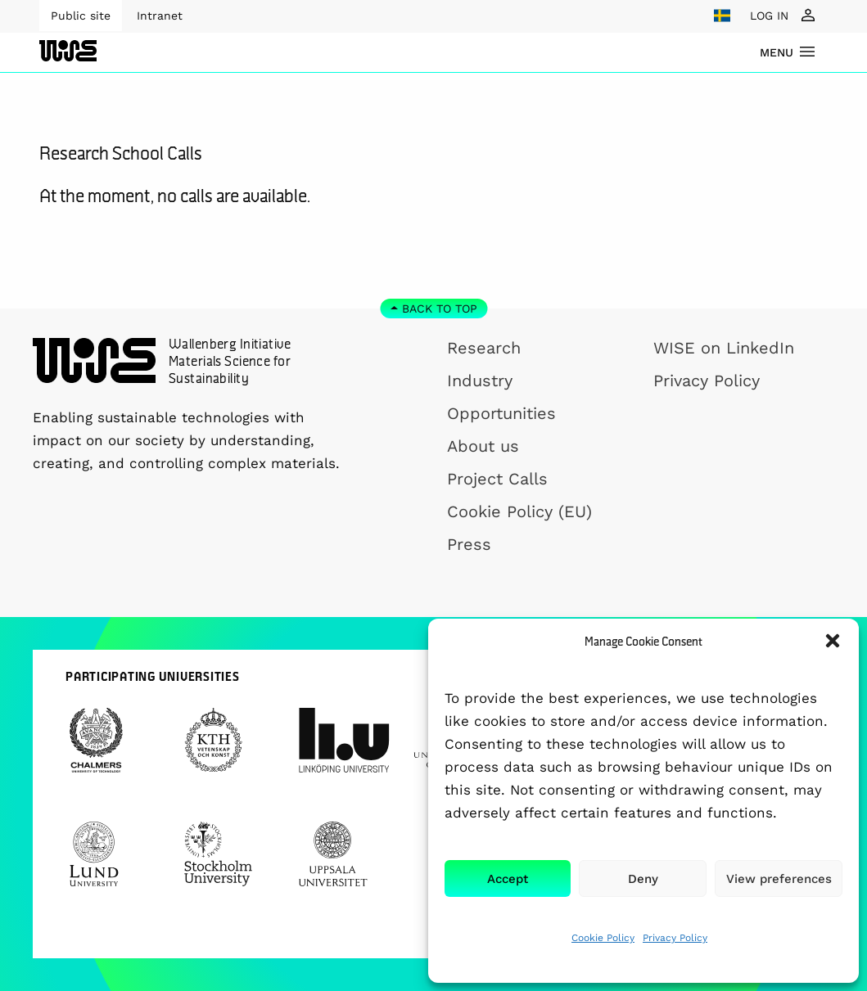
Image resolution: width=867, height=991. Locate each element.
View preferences (779, 879)
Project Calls (497, 479)
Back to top (439, 308)
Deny (643, 879)
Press (469, 544)
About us (483, 446)
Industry (480, 380)
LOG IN (769, 15)
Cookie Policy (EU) (519, 511)
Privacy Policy (675, 938)
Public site (81, 15)
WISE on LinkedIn (723, 348)
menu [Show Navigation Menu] (776, 52)
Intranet (160, 15)
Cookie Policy (602, 938)
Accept (507, 879)
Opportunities (501, 413)
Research (484, 348)
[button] (832, 641)
